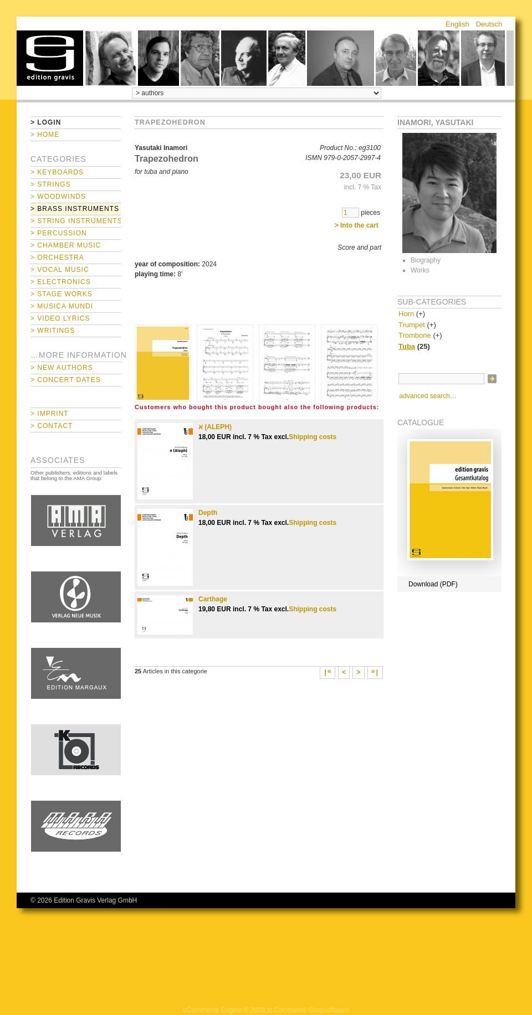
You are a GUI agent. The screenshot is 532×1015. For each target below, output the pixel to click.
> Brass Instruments (74, 209)
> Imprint (49, 414)
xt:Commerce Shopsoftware (308, 1010)
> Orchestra (57, 257)
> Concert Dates (65, 380)
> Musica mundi (61, 306)
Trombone (414, 335)
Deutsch (489, 24)
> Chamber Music (65, 245)
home (50, 58)
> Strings (50, 184)
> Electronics (60, 282)
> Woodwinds (58, 196)
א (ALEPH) (215, 427)
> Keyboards (57, 172)
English (457, 24)
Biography (426, 260)
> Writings (52, 330)
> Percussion (58, 233)
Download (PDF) (433, 584)
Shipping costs (312, 437)
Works (420, 270)
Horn (406, 314)
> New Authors (61, 368)
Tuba (406, 346)
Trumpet (411, 325)
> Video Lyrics (60, 318)
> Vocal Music (59, 270)
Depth (207, 513)
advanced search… (427, 396)
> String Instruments (75, 221)
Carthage (212, 599)
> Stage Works (61, 294)
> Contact (51, 426)
